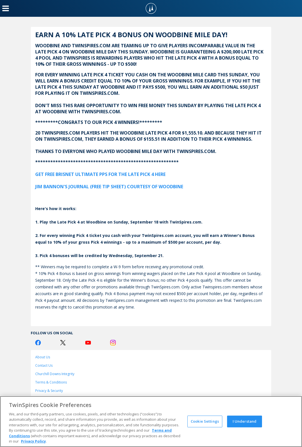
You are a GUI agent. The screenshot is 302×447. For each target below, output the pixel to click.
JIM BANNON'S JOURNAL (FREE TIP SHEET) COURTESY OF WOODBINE (109, 186)
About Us (42, 357)
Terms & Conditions (51, 382)
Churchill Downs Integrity (54, 373)
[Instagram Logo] (113, 342)
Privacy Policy (33, 441)
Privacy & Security (49, 390)
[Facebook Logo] (38, 342)
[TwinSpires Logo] (151, 8)
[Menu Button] (5, 8)
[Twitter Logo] (63, 342)
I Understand (245, 421)
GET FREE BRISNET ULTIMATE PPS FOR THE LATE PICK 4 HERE (100, 174)
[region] (151, 421)
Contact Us (44, 365)
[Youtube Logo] (88, 342)
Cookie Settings (205, 421)
